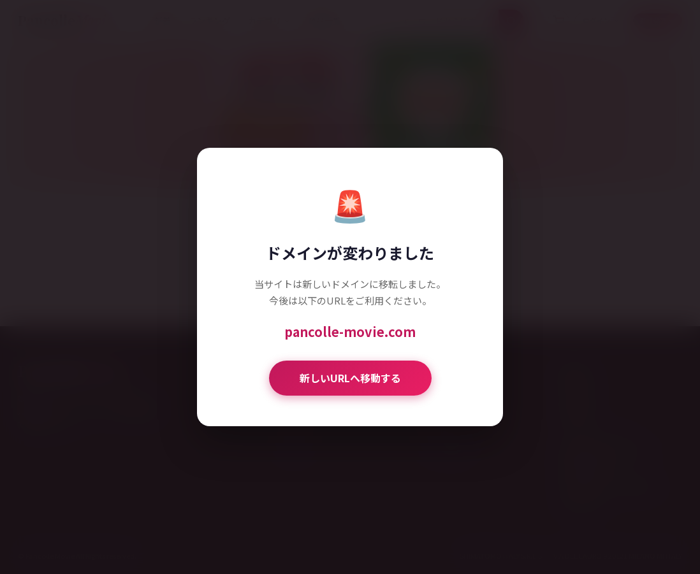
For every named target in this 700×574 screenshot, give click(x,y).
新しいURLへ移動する (350, 377)
